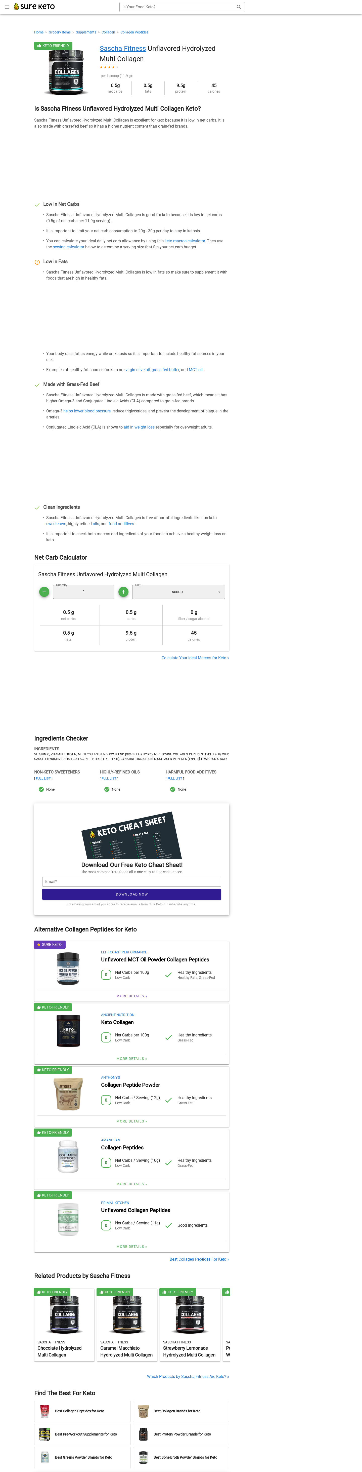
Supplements (86, 32)
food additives (121, 523)
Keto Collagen (117, 1022)
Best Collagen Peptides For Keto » (199, 1259)
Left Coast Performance (124, 952)
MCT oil (196, 369)
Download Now (132, 894)
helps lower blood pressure (87, 411)
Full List (43, 778)
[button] (178, 592)
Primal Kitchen (115, 1203)
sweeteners (56, 523)
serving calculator (68, 247)
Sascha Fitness (123, 49)
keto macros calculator (185, 241)
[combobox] (182, 7)
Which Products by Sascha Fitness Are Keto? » (188, 1376)
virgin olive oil (137, 369)
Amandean (110, 1140)
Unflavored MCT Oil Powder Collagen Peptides (155, 960)
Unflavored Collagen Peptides (135, 1210)
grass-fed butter (165, 369)
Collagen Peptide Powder (130, 1085)
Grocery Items (60, 32)
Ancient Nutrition (117, 1015)
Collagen (109, 32)
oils (96, 523)
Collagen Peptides (134, 32)
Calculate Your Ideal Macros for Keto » (195, 657)
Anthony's (110, 1077)
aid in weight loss (139, 427)
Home (39, 32)
